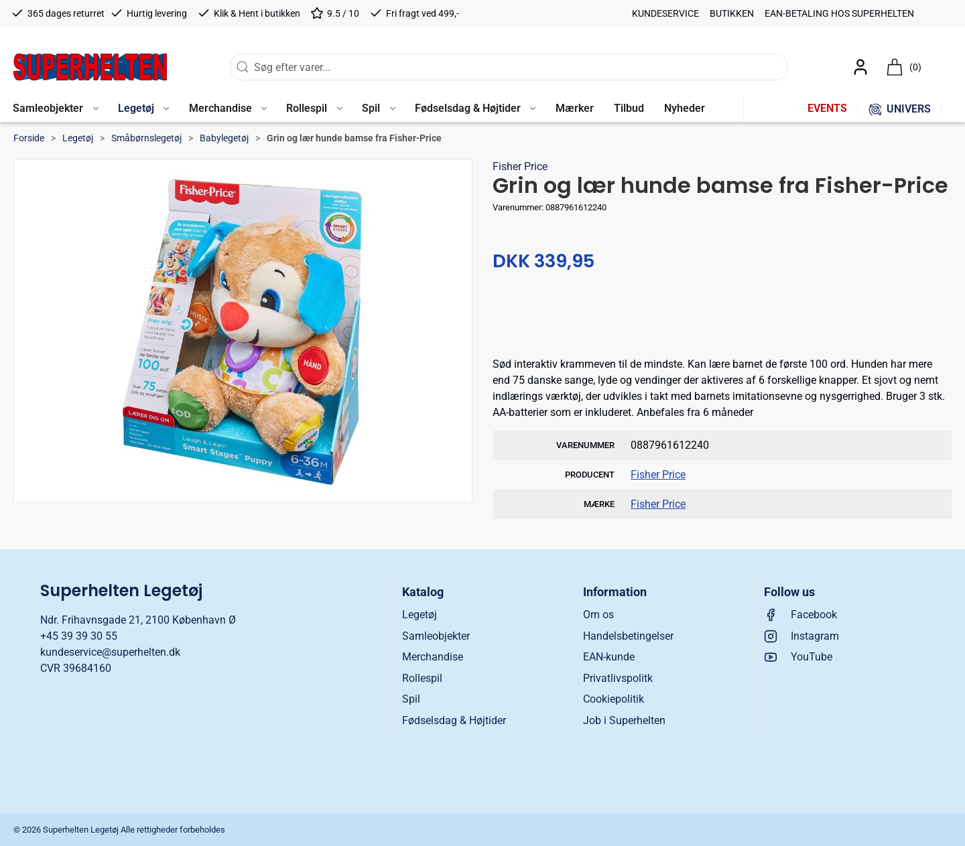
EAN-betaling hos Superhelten (839, 13)
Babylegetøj (224, 138)
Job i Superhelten (624, 720)
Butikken (732, 13)
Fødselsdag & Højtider (454, 720)
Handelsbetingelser (628, 636)
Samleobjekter (436, 636)
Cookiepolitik (613, 699)
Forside (28, 138)
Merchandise (432, 656)
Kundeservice (665, 13)
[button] (55, 109)
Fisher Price (520, 166)
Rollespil (422, 678)
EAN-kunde (609, 656)
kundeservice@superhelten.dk (110, 652)
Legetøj (77, 138)
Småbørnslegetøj (146, 138)
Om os (598, 614)
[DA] (90, 67)
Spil (411, 699)
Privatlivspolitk (618, 678)
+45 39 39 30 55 (78, 636)
